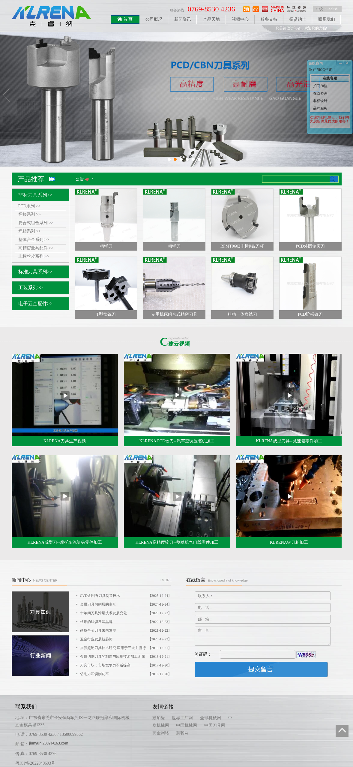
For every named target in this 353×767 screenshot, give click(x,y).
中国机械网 (186, 725)
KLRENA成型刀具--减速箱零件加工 (289, 441)
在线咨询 (320, 93)
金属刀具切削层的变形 (126, 604)
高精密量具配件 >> (35, 248)
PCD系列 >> (29, 206)
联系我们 (326, 19)
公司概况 (153, 19)
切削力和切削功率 (126, 674)
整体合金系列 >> (33, 239)
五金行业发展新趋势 (126, 639)
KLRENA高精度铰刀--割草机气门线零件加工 (176, 542)
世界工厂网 (182, 718)
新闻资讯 (182, 19)
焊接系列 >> (29, 214)
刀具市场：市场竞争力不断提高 (126, 665)
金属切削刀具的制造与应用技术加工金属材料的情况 (126, 656)
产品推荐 (31, 179)
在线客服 (330, 78)
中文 (320, 9)
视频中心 (240, 19)
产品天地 (211, 19)
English (332, 9)
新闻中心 (35, 579)
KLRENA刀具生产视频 (64, 441)
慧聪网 (182, 733)
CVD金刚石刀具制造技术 (126, 595)
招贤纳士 (297, 19)
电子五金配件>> (35, 303)
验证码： (203, 654)
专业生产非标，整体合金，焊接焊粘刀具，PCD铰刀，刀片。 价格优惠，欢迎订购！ (164, 176)
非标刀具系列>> (35, 194)
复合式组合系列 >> (35, 223)
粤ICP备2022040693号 (35, 763)
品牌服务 (320, 108)
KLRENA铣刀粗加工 (289, 542)
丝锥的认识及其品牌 (126, 622)
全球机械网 (210, 718)
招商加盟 (320, 86)
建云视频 (178, 342)
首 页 (125, 19)
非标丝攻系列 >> (33, 256)
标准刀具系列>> (35, 271)
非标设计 (320, 101)
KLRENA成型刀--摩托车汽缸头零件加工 (64, 542)
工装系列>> (30, 287)
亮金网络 (160, 733)
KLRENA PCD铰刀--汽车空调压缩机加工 (176, 441)
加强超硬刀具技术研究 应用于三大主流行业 (126, 648)
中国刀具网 (214, 725)
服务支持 (269, 19)
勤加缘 (158, 718)
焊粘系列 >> (29, 231)
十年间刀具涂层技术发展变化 (126, 613)
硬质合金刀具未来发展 (126, 630)
